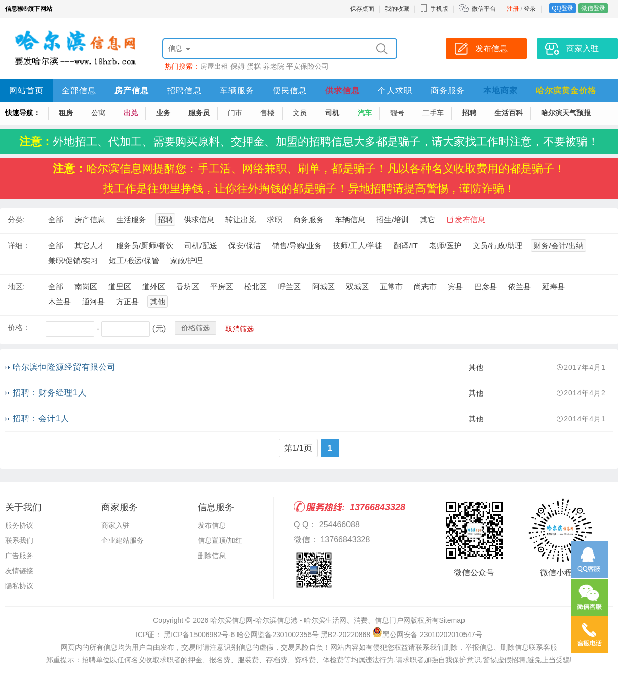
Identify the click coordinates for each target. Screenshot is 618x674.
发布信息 (470, 219)
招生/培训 (392, 219)
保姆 (237, 66)
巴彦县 (485, 286)
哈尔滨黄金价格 (566, 90)
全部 (55, 219)
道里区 (119, 286)
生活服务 (131, 219)
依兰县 (519, 286)
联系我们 (19, 540)
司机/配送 (200, 245)
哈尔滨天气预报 (566, 113)
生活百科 (508, 113)
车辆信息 (350, 219)
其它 (427, 219)
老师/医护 (445, 245)
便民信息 (290, 90)
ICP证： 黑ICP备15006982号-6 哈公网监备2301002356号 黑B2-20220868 (253, 634)
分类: (16, 219)
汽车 (365, 113)
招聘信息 (184, 90)
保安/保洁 (244, 245)
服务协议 (19, 525)
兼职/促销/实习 (73, 260)
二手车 (433, 113)
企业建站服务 (122, 540)
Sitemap (452, 620)
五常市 (391, 286)
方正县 (127, 301)
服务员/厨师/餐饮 (144, 245)
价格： (19, 327)
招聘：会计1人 (41, 418)
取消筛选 (239, 329)
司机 (332, 113)
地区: (16, 286)
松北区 (255, 286)
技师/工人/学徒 (357, 245)
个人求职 (395, 90)
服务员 (199, 113)
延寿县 (553, 286)
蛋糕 (254, 66)
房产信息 (131, 90)
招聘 (469, 113)
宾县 (455, 286)
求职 (274, 219)
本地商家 (500, 90)
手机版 (434, 8)
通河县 (93, 301)
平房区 (221, 286)
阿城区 (323, 286)
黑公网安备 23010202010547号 (427, 634)
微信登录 (593, 8)
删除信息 (212, 555)
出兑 (131, 113)
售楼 (267, 113)
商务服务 (448, 90)
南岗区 (85, 286)
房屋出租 (214, 66)
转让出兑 (240, 219)
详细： (19, 245)
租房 (66, 113)
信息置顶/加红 (220, 540)
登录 (530, 8)
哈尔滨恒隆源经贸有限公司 (64, 367)
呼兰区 (289, 286)
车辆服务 (237, 90)
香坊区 (187, 286)
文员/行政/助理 (497, 245)
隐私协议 (19, 586)
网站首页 (26, 90)
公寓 (98, 113)
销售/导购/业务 (297, 245)
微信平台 (484, 8)
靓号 (397, 113)
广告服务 (19, 555)
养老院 (273, 66)
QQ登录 (562, 8)
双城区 (357, 286)
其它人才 (89, 245)
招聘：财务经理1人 (50, 392)
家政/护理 (186, 260)
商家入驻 (115, 525)
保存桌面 (362, 8)
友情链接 (19, 571)
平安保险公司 (307, 66)
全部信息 (79, 90)
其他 (157, 301)
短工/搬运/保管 (134, 260)
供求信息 (342, 90)
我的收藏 (397, 8)
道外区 (153, 286)
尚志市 (425, 286)
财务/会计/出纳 (558, 245)
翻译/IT (406, 245)
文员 (300, 113)
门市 (235, 113)
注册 (513, 8)
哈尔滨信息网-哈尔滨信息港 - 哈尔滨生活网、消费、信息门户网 (310, 620)
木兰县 (59, 301)
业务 (163, 113)
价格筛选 (195, 328)
